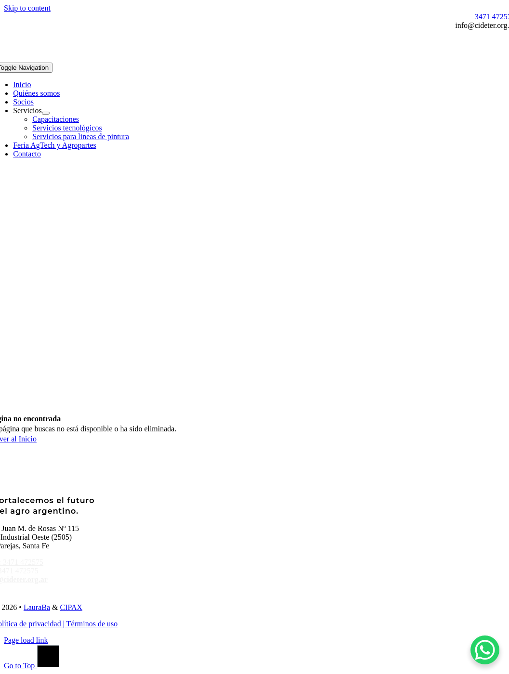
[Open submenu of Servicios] (46, 113)
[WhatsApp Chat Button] (484, 649)
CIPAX (71, 607)
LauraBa (37, 607)
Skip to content (27, 8)
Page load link (26, 640)
